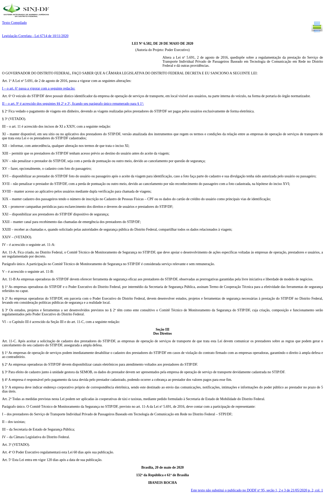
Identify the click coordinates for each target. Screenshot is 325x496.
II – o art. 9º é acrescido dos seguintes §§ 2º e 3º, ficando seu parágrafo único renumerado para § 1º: (73, 104)
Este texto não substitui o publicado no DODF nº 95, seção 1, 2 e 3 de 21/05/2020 (257, 490)
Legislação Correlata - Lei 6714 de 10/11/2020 (35, 36)
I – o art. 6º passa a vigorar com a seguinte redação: (38, 88)
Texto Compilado (14, 23)
